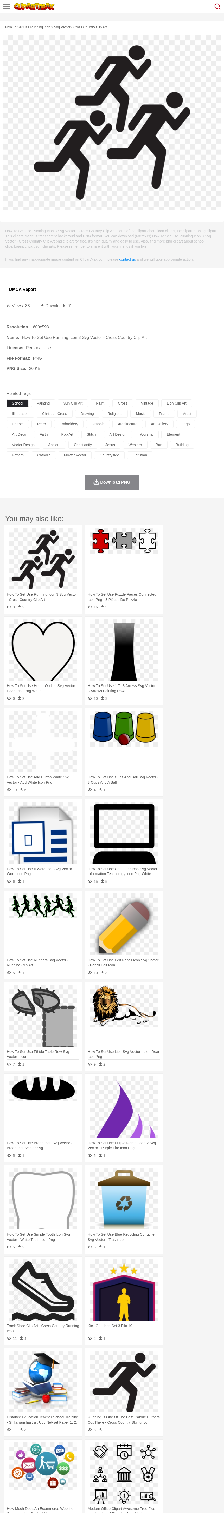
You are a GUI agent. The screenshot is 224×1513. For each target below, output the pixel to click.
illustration (20, 414)
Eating (202, 1480)
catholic (43, 455)
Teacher (42, 1472)
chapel (17, 424)
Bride (47, 1464)
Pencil (100, 1472)
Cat (67, 1456)
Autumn (38, 1448)
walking (140, 1464)
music (140, 414)
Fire (101, 1448)
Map (148, 1472)
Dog (101, 1456)
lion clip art (176, 403)
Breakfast (25, 1480)
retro (41, 424)
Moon (167, 1448)
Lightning (153, 1448)
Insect (188, 1456)
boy (182, 1464)
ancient (54, 445)
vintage (147, 403)
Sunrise (180, 1448)
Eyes (127, 1464)
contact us (127, 259)
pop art (67, 434)
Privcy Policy (42, 1502)
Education (115, 1472)
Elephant (136, 1456)
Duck (110, 1456)
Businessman (90, 1464)
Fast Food (79, 1480)
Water (209, 1448)
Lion (199, 1456)
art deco (19, 434)
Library (178, 1472)
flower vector (75, 455)
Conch (79, 1448)
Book (54, 1472)
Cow (91, 1456)
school (17, 403)
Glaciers (125, 1448)
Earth (91, 1448)
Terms (24, 1502)
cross (122, 403)
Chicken (79, 1456)
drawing (87, 414)
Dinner (178, 1480)
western (135, 445)
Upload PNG (97, 1502)
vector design (23, 445)
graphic (98, 424)
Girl (173, 1464)
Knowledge (162, 1472)
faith (44, 434)
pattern (18, 455)
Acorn (26, 1448)
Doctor (107, 1464)
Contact (61, 1502)
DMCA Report (22, 289)
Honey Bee (173, 1456)
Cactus (66, 1448)
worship (146, 434)
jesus (110, 445)
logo (186, 424)
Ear (118, 1464)
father (192, 1464)
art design (118, 434)
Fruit (92, 1480)
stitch (91, 434)
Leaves (53, 1448)
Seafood (133, 1480)
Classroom (69, 1472)
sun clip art (72, 403)
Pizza (190, 1480)
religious (115, 414)
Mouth (205, 1464)
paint (100, 403)
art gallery (159, 424)
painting (43, 403)
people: (11, 1464)
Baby (36, 1464)
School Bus (133, 1472)
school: (11, 1472)
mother (72, 1464)
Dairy (39, 1480)
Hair (164, 1464)
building (182, 445)
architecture (127, 424)
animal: (11, 1456)
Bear (33, 1456)
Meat (102, 1480)
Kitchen (165, 1480)
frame (164, 414)
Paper (205, 1472)
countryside (109, 455)
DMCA (77, 1502)
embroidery (69, 424)
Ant (24, 1456)
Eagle (122, 1456)
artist (187, 414)
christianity (83, 445)
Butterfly (55, 1456)
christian (140, 455)
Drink (64, 1480)
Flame (111, 1448)
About (10, 1502)
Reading (86, 1472)
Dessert (52, 1480)
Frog (158, 1456)
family (59, 1464)
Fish (149, 1456)
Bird (43, 1456)
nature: (11, 1448)
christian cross (54, 414)
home (154, 1464)
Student (27, 1472)
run (159, 445)
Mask (25, 1464)
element (173, 434)
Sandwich (117, 1480)
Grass (139, 1448)
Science (192, 1472)
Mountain (195, 1448)
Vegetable (149, 1480)
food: (10, 1479)
